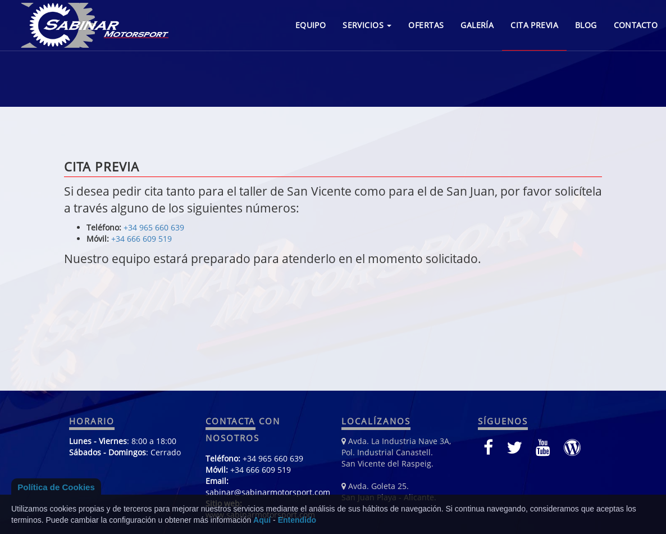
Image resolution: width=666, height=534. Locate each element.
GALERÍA (477, 25)
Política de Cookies (56, 487)
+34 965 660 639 (154, 227)
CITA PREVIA (534, 25)
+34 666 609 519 (141, 238)
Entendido (297, 519)
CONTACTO (636, 25)
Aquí (262, 519)
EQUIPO (310, 25)
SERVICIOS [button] (367, 25)
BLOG (586, 25)
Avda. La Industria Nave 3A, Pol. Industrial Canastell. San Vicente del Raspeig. (396, 452)
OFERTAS (426, 25)
